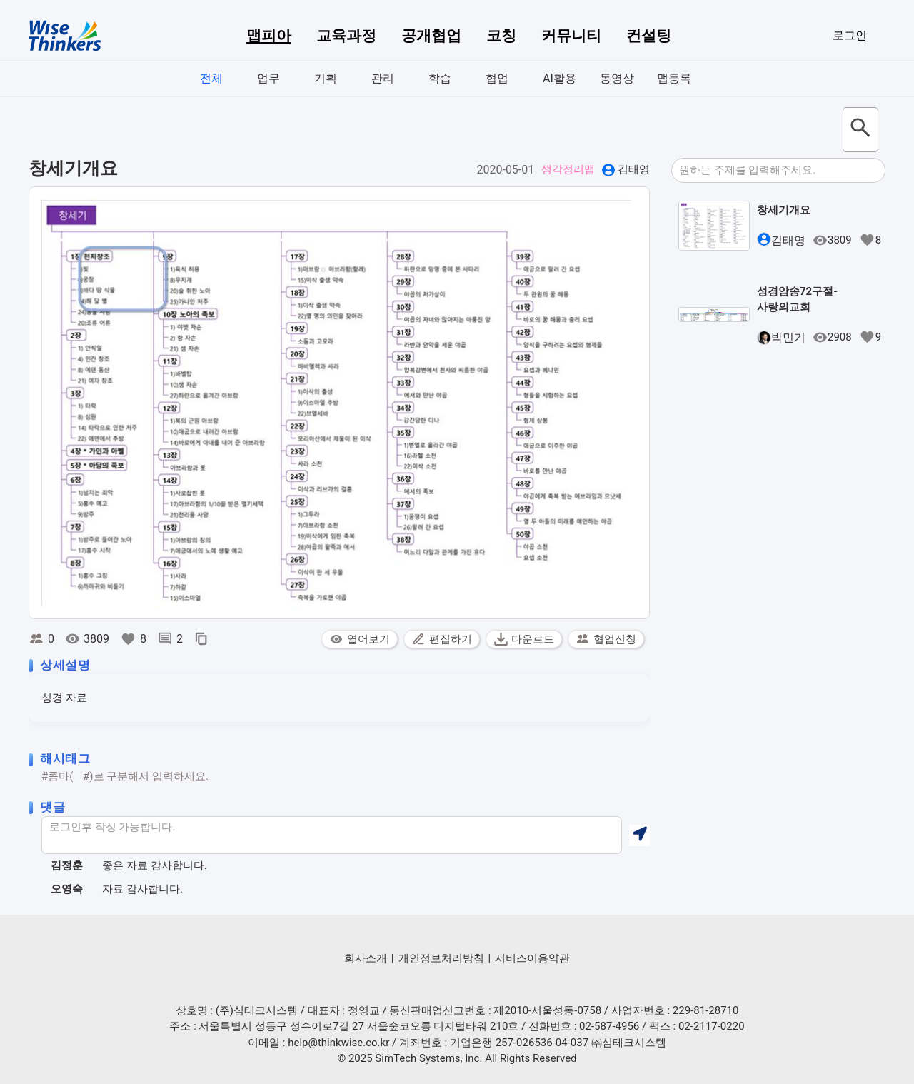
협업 (497, 78)
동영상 (617, 78)
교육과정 (346, 35)
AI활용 (559, 78)
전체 (211, 78)
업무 (268, 78)
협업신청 (606, 639)
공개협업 (431, 35)
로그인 (850, 35)
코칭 (501, 35)
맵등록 (674, 78)
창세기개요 (783, 210)
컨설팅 (648, 35)
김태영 (634, 169)
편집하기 (441, 639)
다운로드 (523, 639)
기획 (325, 78)
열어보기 (359, 639)
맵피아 (268, 35)
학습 (439, 78)
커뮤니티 (571, 35)
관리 (382, 78)
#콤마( (57, 776)
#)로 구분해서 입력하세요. (146, 776)
